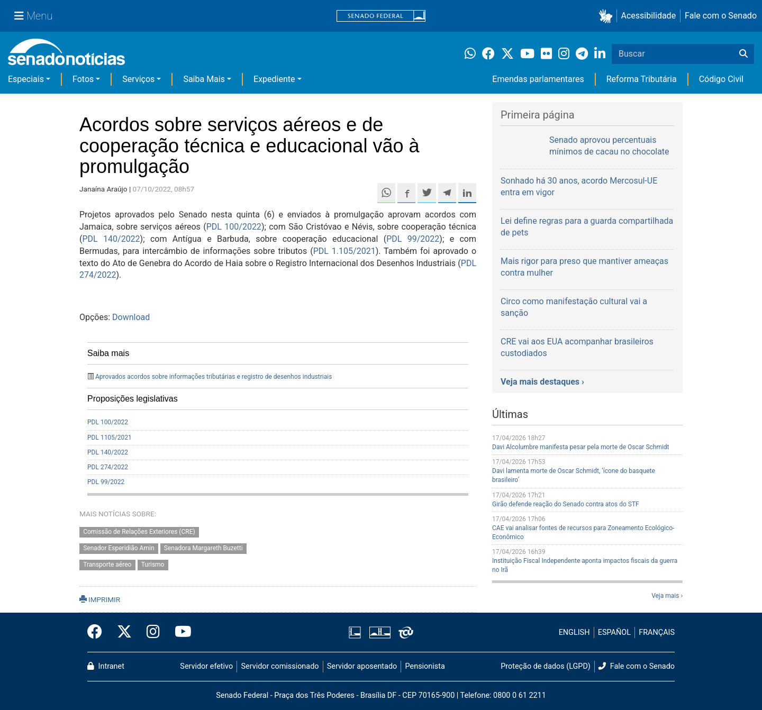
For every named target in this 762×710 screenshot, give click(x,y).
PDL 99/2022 (412, 239)
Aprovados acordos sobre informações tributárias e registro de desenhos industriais (213, 376)
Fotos (83, 79)
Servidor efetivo (206, 666)
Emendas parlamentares (538, 79)
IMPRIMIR (99, 599)
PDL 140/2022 (111, 239)
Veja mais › (667, 595)
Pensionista (425, 666)
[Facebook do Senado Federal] (98, 632)
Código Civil (721, 79)
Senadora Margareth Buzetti (203, 548)
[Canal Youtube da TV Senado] (179, 632)
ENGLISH (574, 632)
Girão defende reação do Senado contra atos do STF (565, 504)
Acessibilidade (648, 16)
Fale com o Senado (721, 16)
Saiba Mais (204, 79)
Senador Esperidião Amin (118, 548)
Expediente (274, 79)
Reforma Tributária (641, 79)
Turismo (153, 565)
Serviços (138, 79)
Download (131, 317)
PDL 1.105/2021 (344, 251)
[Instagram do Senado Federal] (153, 632)
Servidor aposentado (362, 666)
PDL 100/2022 (233, 227)
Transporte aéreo (107, 565)
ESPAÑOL (614, 632)
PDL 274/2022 (107, 467)
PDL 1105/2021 (109, 437)
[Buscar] (743, 53)
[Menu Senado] (33, 16)
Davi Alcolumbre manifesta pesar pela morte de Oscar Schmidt (580, 447)
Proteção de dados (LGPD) (546, 666)
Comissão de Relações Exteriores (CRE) (139, 532)
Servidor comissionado (280, 666)
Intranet (105, 666)
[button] (607, 16)
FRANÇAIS (657, 632)
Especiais (26, 79)
